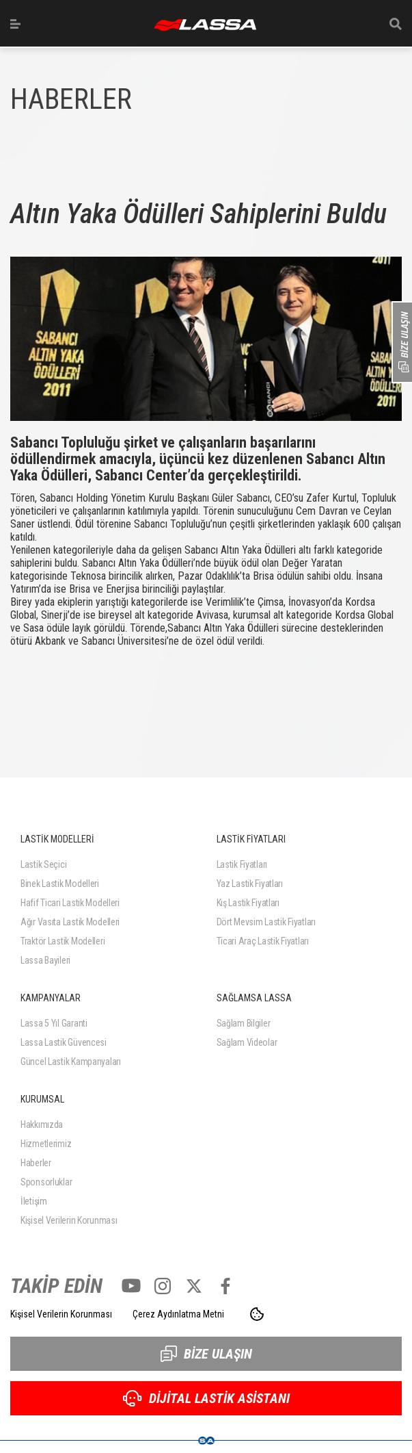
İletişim (33, 1201)
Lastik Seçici (43, 864)
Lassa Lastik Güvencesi (63, 1042)
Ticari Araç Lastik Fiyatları (263, 941)
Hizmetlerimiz (45, 1143)
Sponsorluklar (46, 1181)
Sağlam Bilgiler (244, 1023)
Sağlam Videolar (247, 1042)
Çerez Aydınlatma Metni (178, 1314)
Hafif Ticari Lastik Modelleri (70, 902)
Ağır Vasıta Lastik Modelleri (70, 921)
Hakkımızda (41, 1124)
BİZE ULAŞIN (206, 1354)
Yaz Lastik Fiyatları (250, 883)
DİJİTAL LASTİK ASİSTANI (206, 1398)
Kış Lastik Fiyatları (248, 902)
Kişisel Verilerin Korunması (68, 1220)
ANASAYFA (205, 25)
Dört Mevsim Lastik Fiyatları (266, 921)
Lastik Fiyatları (242, 864)
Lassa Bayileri (45, 960)
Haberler (35, 1162)
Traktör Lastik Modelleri (62, 941)
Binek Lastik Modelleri (59, 883)
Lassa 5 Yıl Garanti (53, 1023)
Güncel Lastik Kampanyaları (70, 1061)
